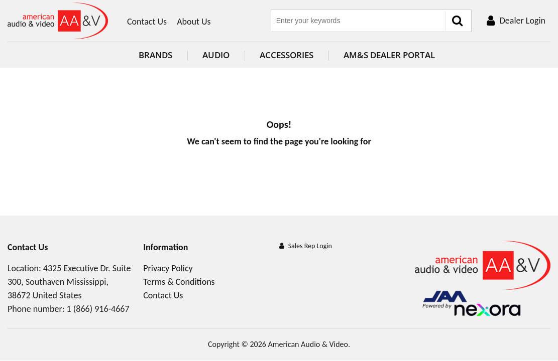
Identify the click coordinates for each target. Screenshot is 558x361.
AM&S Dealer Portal (381, 55)
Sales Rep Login (310, 246)
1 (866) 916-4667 (98, 308)
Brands (148, 55)
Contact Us (147, 21)
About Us (194, 21)
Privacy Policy (167, 268)
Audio (208, 55)
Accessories (279, 55)
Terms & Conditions (178, 281)
